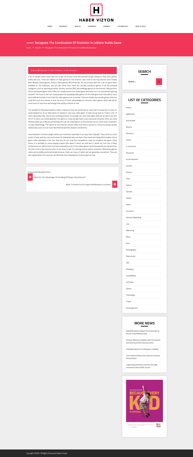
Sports (129, 288)
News (128, 236)
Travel (128, 301)
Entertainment (132, 159)
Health (78, 26)
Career (128, 139)
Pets (128, 243)
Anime (128, 107)
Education (130, 152)
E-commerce (131, 146)
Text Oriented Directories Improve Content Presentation (143, 357)
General (129, 191)
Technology (123, 26)
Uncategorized (131, 308)
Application (130, 114)
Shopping (92, 26)
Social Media (131, 275)
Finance (106, 26)
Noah (35, 70)
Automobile (130, 120)
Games (59, 70)
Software (130, 282)
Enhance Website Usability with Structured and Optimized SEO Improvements (143, 341)
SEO (127, 262)
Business (63, 26)
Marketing (130, 230)
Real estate (141, 26)
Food (128, 178)
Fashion (129, 165)
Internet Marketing (133, 217)
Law (127, 223)
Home (49, 26)
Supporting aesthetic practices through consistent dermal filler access (141, 366)
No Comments (71, 70)
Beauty (129, 127)
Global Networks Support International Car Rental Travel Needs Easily (143, 332)
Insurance (130, 211)
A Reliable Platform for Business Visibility (142, 349)
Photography (131, 249)
